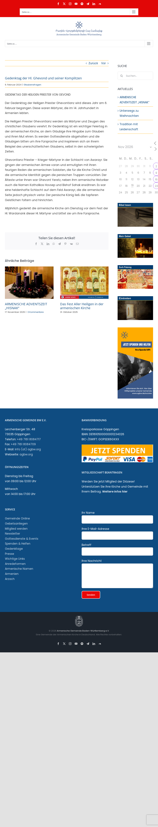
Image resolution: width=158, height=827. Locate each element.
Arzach (10, 579)
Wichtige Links (15, 559)
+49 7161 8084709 (23, 444)
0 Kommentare (36, 312)
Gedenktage (14, 549)
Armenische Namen (19, 569)
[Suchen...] (135, 76)
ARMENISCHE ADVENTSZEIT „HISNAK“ (26, 306)
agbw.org (26, 454)
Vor (103, 63)
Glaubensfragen (32, 84)
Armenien (12, 574)
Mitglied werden (16, 529)
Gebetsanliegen (16, 524)
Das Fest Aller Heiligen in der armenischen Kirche (81, 306)
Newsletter (12, 534)
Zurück (93, 63)
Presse (9, 554)
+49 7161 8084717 (29, 439)
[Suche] (122, 76)
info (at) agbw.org (28, 449)
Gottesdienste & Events (21, 539)
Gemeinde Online (17, 518)
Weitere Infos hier (115, 492)
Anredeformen (15, 564)
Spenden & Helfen (17, 544)
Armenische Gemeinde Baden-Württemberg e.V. (82, 630)
